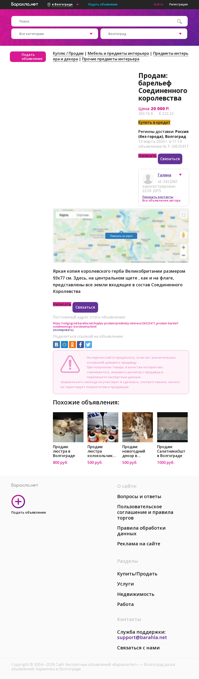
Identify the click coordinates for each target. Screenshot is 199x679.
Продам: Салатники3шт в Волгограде (171, 451)
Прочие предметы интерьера (110, 59)
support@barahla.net (142, 637)
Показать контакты (157, 197)
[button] (182, 176)
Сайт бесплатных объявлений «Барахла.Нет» (97, 664)
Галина (164, 175)
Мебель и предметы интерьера (118, 53)
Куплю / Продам (68, 53)
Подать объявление (103, 4)
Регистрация (178, 4)
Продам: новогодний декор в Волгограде (133, 451)
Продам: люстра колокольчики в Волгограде (103, 451)
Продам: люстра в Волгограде (64, 451)
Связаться (170, 158)
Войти (158, 4)
